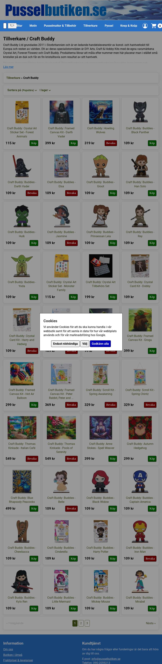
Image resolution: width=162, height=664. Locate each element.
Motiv (33, 25)
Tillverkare (90, 25)
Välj (84, 343)
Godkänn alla (100, 343)
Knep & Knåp (128, 25)
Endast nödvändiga (65, 343)
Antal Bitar (15, 25)
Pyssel (109, 25)
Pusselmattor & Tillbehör (60, 25)
